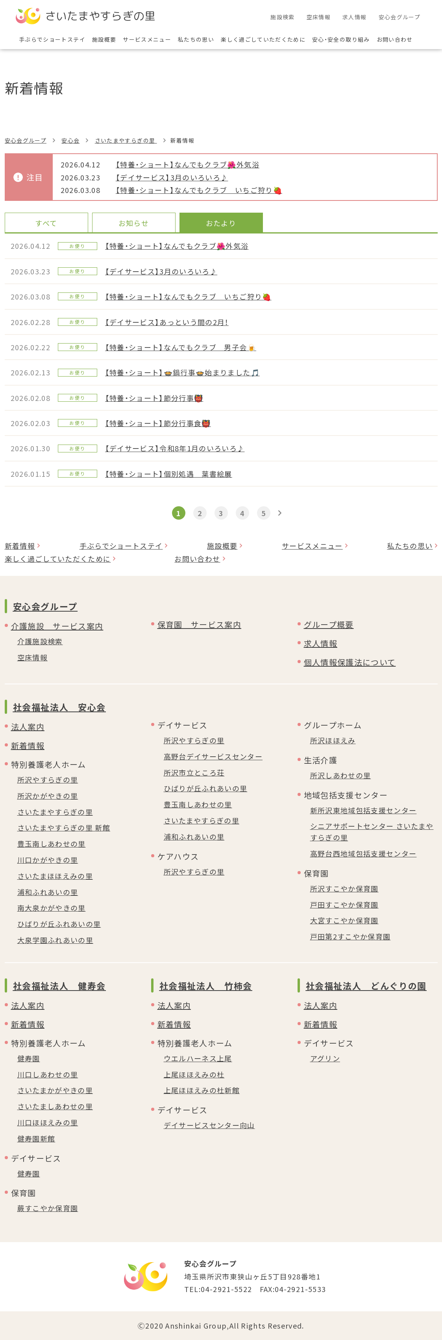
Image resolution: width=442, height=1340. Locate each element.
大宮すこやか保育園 (344, 920)
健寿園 (28, 1058)
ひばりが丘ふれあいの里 (59, 924)
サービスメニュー (312, 545)
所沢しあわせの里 (340, 775)
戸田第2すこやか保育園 (350, 936)
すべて (46, 223)
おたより (221, 223)
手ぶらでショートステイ (121, 545)
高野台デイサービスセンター (213, 756)
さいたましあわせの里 (55, 1106)
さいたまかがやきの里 (55, 1090)
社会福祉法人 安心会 (59, 706)
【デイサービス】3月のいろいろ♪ (172, 177)
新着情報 (20, 545)
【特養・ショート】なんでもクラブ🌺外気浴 (187, 164)
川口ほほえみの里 (47, 1122)
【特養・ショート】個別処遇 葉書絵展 (168, 474)
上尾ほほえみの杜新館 (202, 1090)
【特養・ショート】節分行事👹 (154, 398)
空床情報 (32, 657)
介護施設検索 (40, 641)
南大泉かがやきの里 (51, 908)
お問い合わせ (197, 558)
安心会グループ (25, 140)
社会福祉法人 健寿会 (59, 985)
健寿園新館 (36, 1138)
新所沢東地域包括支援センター (363, 810)
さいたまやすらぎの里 (126, 140)
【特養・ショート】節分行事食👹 (158, 423)
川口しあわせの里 (47, 1074)
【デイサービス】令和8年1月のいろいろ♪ (175, 448)
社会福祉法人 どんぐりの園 (366, 985)
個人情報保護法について (350, 662)
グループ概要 (329, 624)
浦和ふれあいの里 (47, 892)
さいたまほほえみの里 (55, 876)
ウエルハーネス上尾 (198, 1058)
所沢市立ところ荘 (194, 772)
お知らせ (133, 223)
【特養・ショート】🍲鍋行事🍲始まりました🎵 (182, 372)
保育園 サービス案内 (199, 624)
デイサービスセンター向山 (209, 1125)
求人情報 (320, 643)
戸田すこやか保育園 (344, 904)
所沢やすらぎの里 (47, 779)
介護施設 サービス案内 (57, 626)
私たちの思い (410, 545)
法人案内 (27, 726)
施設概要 (222, 545)
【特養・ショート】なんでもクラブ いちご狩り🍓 (199, 190)
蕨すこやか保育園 (47, 1208)
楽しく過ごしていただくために (58, 558)
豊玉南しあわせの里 (51, 843)
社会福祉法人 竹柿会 (206, 985)
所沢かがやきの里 (47, 795)
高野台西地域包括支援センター (363, 853)
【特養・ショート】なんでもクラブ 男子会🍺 (180, 347)
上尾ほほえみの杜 (194, 1074)
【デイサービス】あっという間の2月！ (167, 322)
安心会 (70, 140)
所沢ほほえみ (333, 740)
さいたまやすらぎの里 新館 (64, 827)
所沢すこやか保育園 (344, 888)
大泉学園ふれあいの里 (55, 940)
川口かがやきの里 (47, 860)
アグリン (325, 1058)
